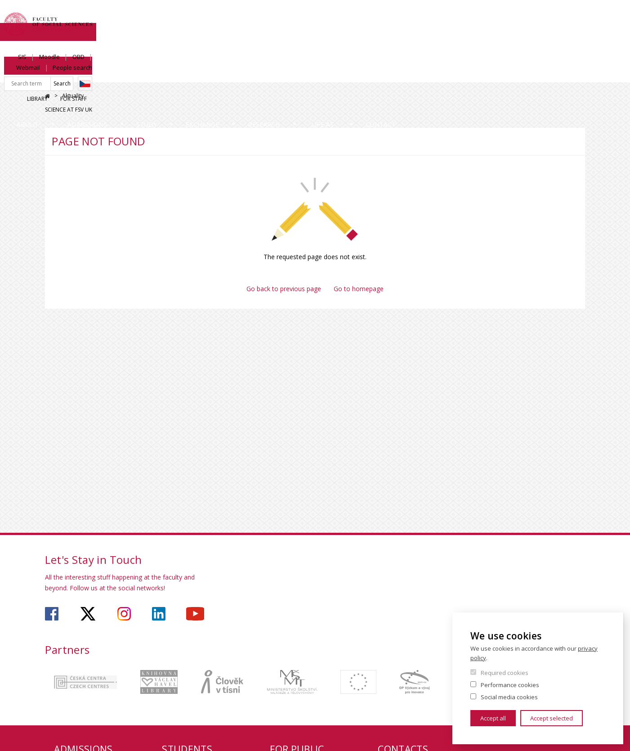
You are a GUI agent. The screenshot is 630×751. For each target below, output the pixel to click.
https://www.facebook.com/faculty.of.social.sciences (51, 614)
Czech (578, 33)
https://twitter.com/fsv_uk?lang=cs (88, 614)
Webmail (521, 17)
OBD (490, 17)
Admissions (145, 74)
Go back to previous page (283, 288)
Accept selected (551, 718)
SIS (434, 17)
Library (475, 48)
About (69, 74)
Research (372, 74)
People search (565, 17)
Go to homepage (359, 288)
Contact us (552, 74)
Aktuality (73, 95)
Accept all (493, 718)
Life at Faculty (459, 74)
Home (47, 96)
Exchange (293, 74)
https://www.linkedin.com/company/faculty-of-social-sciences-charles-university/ (158, 614)
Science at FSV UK (561, 48)
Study (221, 74)
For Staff (512, 48)
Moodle (461, 17)
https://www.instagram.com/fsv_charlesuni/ (124, 614)
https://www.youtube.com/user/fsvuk (195, 614)
